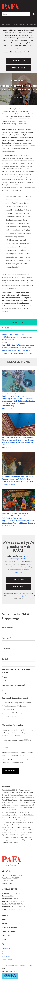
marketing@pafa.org (17, 755)
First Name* (6, 638)
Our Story (28, 52)
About (5, 916)
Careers (6, 935)
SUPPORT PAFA (18, 61)
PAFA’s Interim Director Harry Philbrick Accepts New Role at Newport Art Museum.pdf (17, 337)
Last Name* (6, 648)
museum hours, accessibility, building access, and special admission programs (18, 569)
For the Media (7, 328)
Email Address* (7, 627)
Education (19, 24)
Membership (19, 587)
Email (5, 747)
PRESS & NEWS (18, 68)
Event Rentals (9, 931)
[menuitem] (6, 24)
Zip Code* (5, 659)
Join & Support (9, 927)
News (4, 923)
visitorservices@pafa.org (20, 596)
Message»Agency (9, 971)
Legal (4, 939)
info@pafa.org (7, 883)
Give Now (31, 24)
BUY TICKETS (18, 579)
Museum (6, 24)
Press (4, 919)
